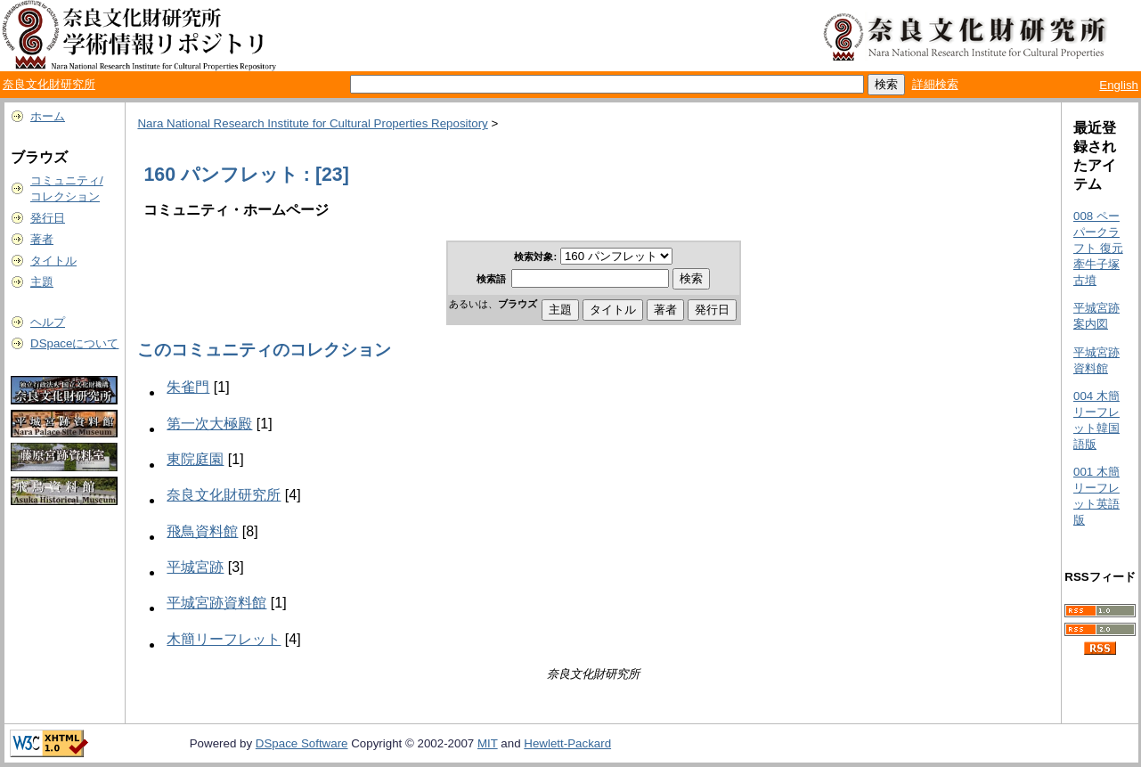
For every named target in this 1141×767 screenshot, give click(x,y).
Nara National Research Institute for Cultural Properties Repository (312, 123)
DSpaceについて (74, 343)
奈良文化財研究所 (49, 84)
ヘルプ (47, 322)
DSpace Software (302, 743)
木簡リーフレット (224, 639)
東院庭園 (195, 459)
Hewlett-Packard (567, 743)
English (1118, 85)
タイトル (53, 260)
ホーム (47, 116)
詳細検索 (935, 84)
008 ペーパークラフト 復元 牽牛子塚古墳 (1098, 248)
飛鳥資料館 (202, 531)
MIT (487, 743)
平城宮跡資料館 (216, 602)
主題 (41, 282)
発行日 (47, 217)
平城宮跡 (195, 567)
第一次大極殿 (209, 423)
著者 (41, 239)
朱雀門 (188, 387)
